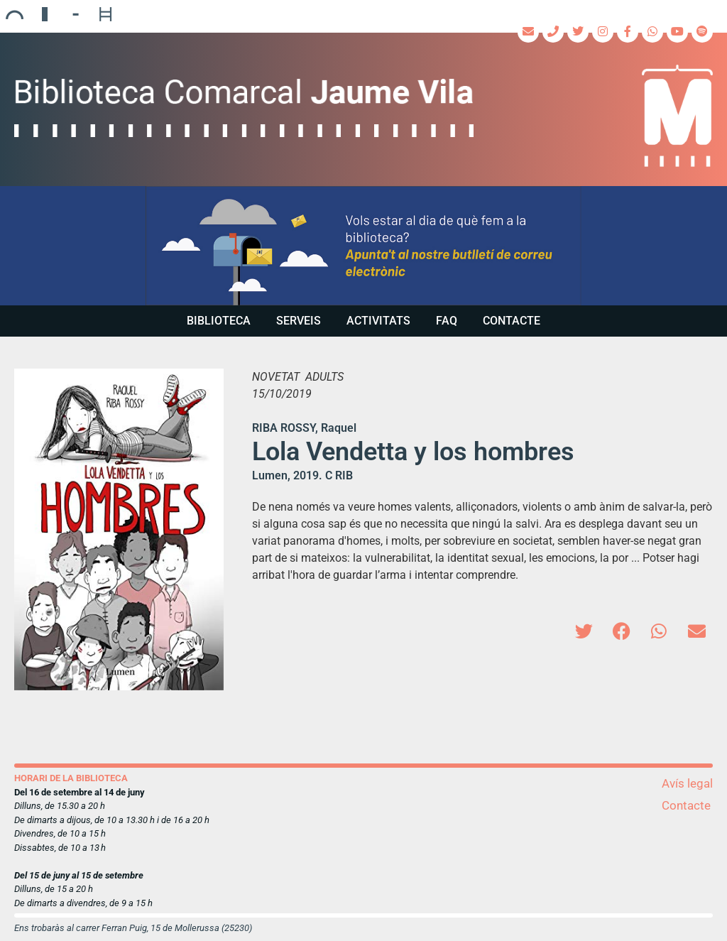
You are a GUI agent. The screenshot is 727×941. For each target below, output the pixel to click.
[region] (363, 245)
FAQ (446, 320)
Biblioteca (219, 320)
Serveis (298, 320)
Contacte (511, 320)
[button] (363, 245)
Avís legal (687, 783)
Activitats (378, 320)
